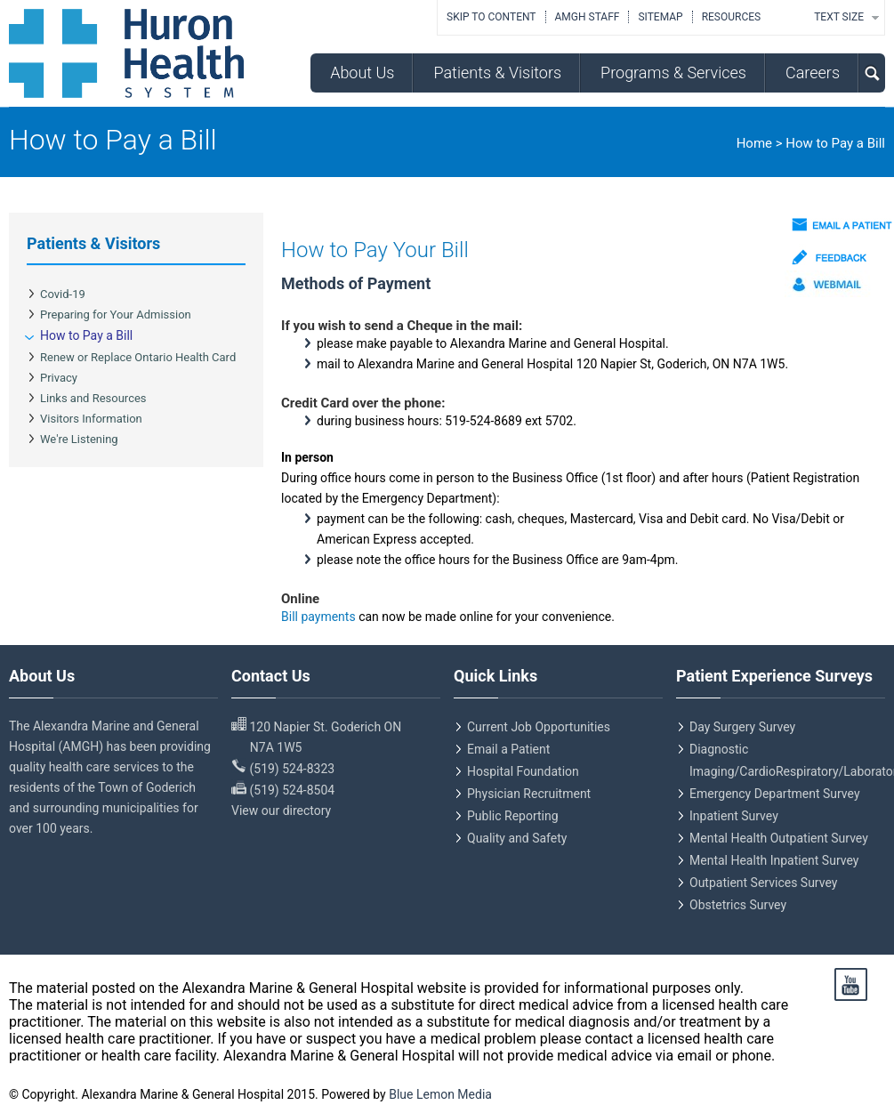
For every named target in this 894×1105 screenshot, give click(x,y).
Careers (812, 72)
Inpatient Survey (733, 816)
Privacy (58, 377)
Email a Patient (508, 749)
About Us (362, 72)
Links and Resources (93, 398)
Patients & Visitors (497, 72)
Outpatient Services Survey (763, 882)
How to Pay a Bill (86, 335)
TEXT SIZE (839, 17)
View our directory (281, 810)
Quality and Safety (517, 838)
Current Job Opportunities (538, 727)
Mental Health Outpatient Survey (778, 838)
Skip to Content (491, 17)
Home (754, 143)
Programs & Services (673, 72)
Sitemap (660, 17)
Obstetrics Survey (737, 905)
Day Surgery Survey (742, 727)
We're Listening (79, 439)
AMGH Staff (587, 17)
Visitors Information (91, 418)
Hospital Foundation (523, 771)
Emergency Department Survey (774, 793)
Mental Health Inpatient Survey (773, 860)
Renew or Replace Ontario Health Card (138, 357)
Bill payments (319, 616)
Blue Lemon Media (440, 1094)
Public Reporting (513, 816)
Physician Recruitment (529, 793)
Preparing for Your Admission (115, 314)
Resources (731, 17)
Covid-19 (62, 294)
